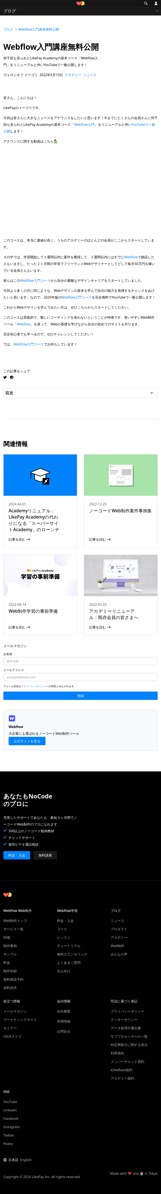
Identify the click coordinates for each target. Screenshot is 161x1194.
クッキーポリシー (124, 1019)
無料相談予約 (13, 979)
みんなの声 (119, 954)
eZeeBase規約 (121, 1070)
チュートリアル (68, 946)
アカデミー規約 (122, 1078)
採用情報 (63, 1021)
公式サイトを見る (27, 741)
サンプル (10, 954)
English (25, 1160)
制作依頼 (10, 971)
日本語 (13, 1160)
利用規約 (117, 1053)
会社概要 (63, 1011)
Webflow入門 (84, 124)
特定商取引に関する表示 (129, 1044)
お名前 (7, 654)
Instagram (11, 1127)
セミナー (10, 1028)
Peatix (8, 1143)
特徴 (6, 937)
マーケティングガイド (20, 1019)
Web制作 (117, 946)
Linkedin (10, 1110)
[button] (6, 3)
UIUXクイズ (12, 1036)
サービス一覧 (13, 929)
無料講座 (45, 855)
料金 (6, 962)
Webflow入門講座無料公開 (38, 29)
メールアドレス (13, 669)
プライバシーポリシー (33, 686)
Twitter (8, 1135)
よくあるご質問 (68, 962)
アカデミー (119, 937)
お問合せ (63, 1031)
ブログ (8, 29)
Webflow (131, 257)
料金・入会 (16, 855)
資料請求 (10, 987)
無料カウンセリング (72, 954)
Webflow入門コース (35, 280)
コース (62, 929)
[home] (80, 3)
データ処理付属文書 (126, 1028)
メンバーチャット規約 (127, 1061)
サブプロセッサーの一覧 (129, 1036)
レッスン (63, 937)
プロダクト (119, 929)
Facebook (10, 1118)
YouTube (10, 1101)
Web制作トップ (15, 920)
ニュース (117, 920)
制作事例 (10, 946)
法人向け (63, 971)
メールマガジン (15, 1011)
